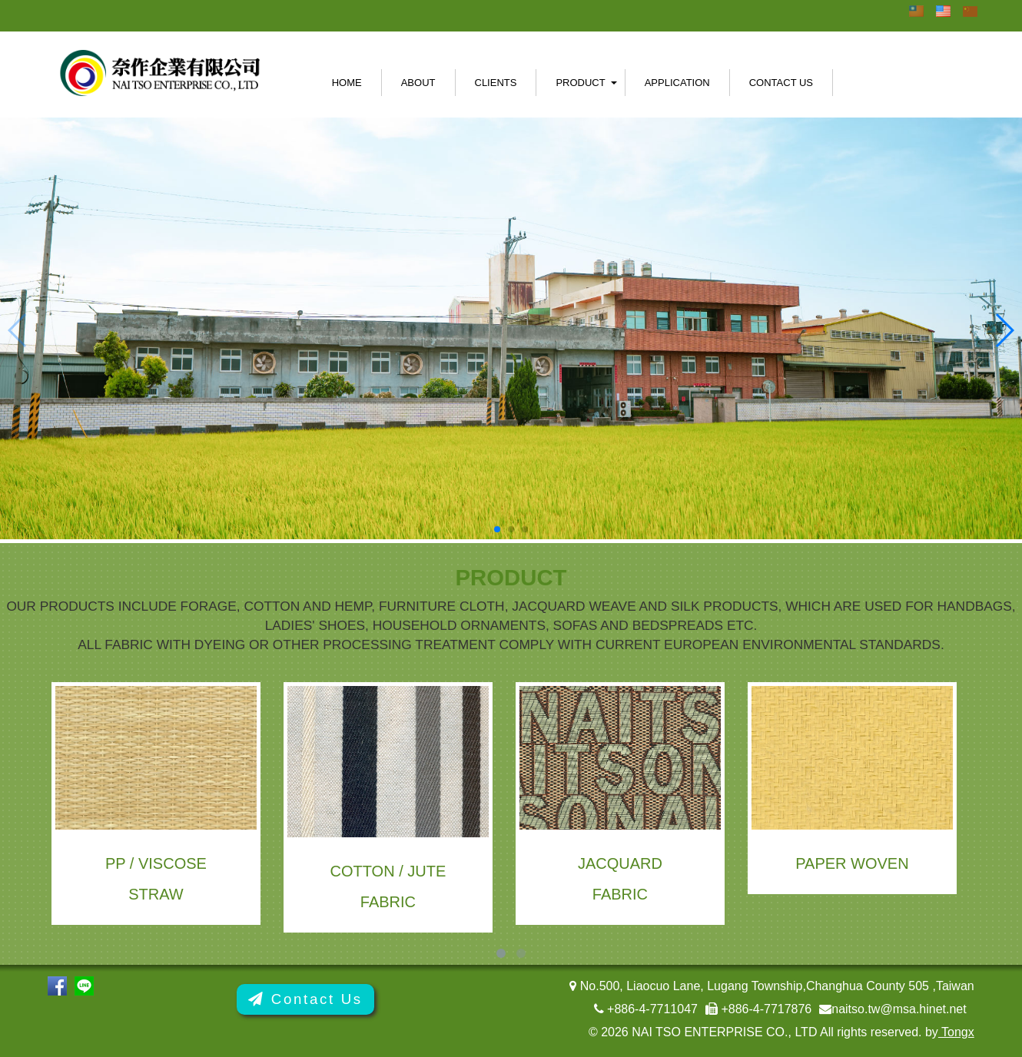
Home (347, 82)
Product (580, 82)
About (418, 82)
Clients (496, 82)
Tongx (956, 1032)
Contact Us (781, 82)
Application (677, 82)
